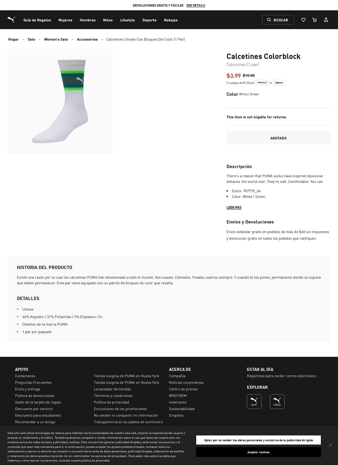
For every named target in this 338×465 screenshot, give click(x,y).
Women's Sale (56, 39)
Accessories (87, 39)
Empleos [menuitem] (176, 415)
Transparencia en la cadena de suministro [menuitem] (128, 421)
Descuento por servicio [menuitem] (34, 408)
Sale (31, 39)
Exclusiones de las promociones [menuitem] (120, 408)
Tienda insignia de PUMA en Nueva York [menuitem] (126, 375)
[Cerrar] (330, 445)
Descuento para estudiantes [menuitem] (38, 415)
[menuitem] (37, 19)
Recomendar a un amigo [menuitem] (35, 421)
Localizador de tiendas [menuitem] (112, 389)
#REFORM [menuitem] (178, 395)
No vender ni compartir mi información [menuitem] (126, 415)
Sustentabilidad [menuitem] (182, 408)
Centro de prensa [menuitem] (183, 389)
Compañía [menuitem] (177, 375)
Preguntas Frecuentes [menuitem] (33, 382)
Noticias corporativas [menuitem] (186, 382)
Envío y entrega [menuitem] (27, 389)
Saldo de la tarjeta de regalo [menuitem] (38, 402)
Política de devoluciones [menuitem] (34, 395)
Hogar (13, 39)
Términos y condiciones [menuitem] (113, 395)
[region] (169, 445)
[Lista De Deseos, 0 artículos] (303, 19)
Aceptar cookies (258, 452)
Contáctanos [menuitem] (25, 375)
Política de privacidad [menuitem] (111, 402)
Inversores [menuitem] (178, 402)
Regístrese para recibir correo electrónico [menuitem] (281, 375)
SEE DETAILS (195, 5)
